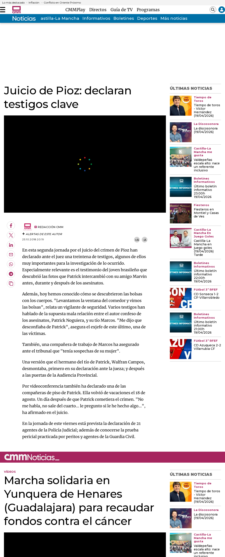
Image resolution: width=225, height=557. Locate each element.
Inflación (34, 2)
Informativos (96, 18)
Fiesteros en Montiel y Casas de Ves (206, 213)
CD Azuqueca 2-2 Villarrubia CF (207, 347)
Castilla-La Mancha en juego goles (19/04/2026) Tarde (204, 248)
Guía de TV (123, 9)
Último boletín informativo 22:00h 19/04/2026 (205, 276)
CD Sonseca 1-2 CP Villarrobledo (207, 296)
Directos (99, 9)
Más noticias (173, 18)
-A (144, 240)
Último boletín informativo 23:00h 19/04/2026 (205, 192)
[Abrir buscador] (213, 9)
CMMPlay (76, 9)
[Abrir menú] (2, 9)
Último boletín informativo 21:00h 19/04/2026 (205, 327)
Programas (148, 9)
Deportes (147, 18)
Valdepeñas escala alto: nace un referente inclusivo (207, 165)
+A (137, 240)
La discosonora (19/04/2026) (206, 130)
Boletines (123, 18)
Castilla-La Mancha (58, 18)
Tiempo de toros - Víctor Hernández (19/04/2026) (207, 111)
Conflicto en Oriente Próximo (62, 2)
